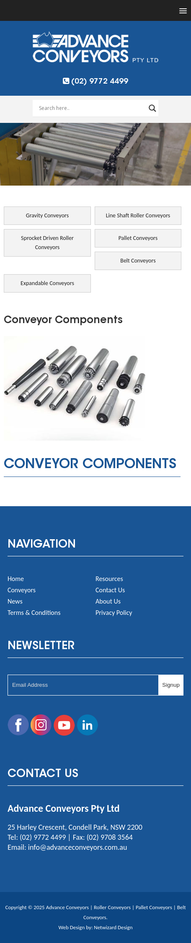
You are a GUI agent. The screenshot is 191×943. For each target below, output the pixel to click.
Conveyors (22, 590)
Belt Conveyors (137, 260)
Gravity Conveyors (47, 215)
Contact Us (110, 590)
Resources (109, 579)
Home (16, 579)
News (15, 601)
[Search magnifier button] (152, 108)
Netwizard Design (113, 927)
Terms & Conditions (34, 613)
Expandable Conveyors (47, 283)
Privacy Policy (114, 613)
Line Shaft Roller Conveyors (138, 215)
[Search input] (92, 108)
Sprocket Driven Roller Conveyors (47, 242)
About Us (108, 601)
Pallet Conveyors (138, 238)
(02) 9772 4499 (95, 82)
